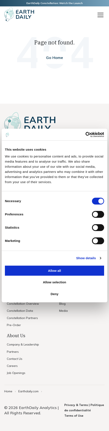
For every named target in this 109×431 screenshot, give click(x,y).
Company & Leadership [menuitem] (23, 344)
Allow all (54, 270)
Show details (86, 258)
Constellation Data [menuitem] (20, 311)
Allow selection (54, 282)
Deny (55, 294)
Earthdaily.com (28, 391)
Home (8, 391)
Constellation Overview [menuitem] (23, 304)
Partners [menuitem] (13, 352)
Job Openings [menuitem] (16, 373)
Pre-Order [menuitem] (14, 325)
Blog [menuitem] (62, 304)
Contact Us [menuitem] (14, 359)
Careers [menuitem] (12, 366)
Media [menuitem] (63, 311)
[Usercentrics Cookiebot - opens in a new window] (85, 134)
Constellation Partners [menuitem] (22, 318)
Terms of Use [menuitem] (73, 416)
